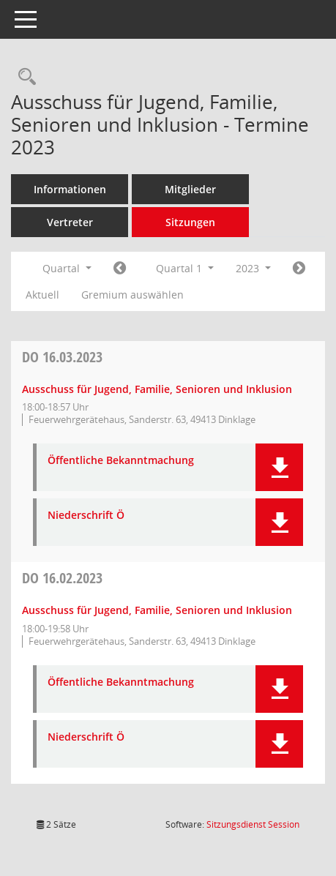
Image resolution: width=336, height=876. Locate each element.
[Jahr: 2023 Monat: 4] (299, 268)
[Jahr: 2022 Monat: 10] (119, 268)
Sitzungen (190, 222)
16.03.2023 (62, 357)
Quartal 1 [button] (185, 268)
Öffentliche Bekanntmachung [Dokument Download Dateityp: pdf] (121, 460)
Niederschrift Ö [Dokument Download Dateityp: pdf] (86, 515)
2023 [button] (253, 268)
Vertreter (70, 222)
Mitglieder (190, 189)
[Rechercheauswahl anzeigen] (23, 77)
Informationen (70, 189)
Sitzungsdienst (252, 824)
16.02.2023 (62, 578)
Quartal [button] (67, 268)
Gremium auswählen (132, 295)
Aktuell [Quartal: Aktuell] (42, 295)
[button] (279, 467)
